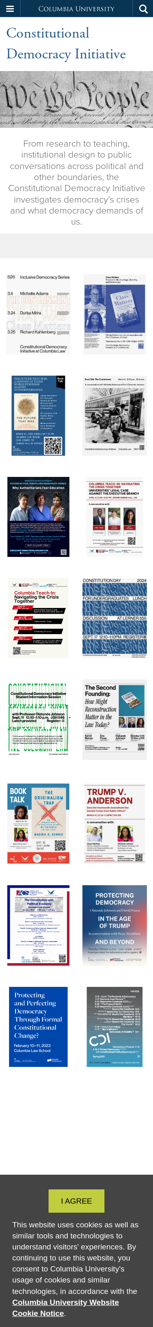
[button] (10, 8)
